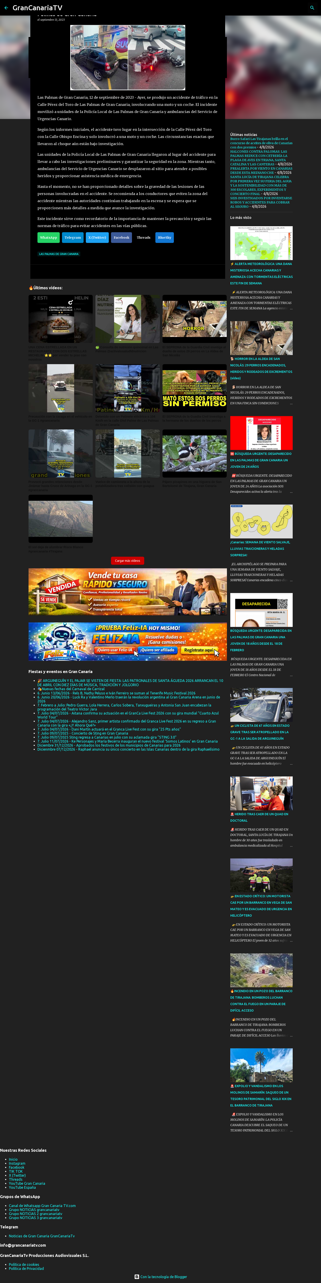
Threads (143, 238)
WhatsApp (48, 238)
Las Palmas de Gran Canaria (58, 253)
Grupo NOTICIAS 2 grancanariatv (35, 1214)
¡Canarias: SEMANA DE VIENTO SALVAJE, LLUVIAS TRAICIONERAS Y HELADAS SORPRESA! (260, 548)
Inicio (13, 1159)
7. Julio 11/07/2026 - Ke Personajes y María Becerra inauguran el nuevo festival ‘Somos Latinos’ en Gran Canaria (127, 741)
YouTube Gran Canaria (27, 1183)
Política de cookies (24, 1264)
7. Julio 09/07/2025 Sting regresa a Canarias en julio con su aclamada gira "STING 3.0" (107, 737)
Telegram (73, 238)
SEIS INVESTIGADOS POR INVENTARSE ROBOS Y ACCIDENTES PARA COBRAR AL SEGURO (261, 202)
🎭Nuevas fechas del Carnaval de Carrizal (71, 689)
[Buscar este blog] (294, 7)
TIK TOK (16, 1171)
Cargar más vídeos (127, 560)
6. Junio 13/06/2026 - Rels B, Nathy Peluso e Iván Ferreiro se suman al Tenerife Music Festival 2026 (116, 693)
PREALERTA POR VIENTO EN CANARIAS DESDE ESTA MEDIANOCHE (261, 170)
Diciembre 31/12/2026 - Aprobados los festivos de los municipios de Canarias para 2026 (109, 745)
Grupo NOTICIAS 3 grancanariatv (35, 1218)
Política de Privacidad (26, 1269)
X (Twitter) (97, 238)
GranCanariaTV (37, 8)
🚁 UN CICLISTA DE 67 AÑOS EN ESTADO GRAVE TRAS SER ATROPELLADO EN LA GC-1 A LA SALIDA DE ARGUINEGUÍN (260, 732)
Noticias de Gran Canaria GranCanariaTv (42, 1236)
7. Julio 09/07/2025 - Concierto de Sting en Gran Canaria (82, 733)
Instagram (17, 1163)
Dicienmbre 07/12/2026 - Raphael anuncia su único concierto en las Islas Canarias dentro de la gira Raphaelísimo (128, 749)
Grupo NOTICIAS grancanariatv (34, 1210)
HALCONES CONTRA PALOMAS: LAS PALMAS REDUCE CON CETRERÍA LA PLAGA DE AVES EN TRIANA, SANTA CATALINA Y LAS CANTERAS (258, 158)
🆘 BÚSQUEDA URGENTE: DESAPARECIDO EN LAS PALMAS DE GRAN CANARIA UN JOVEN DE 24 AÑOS (261, 460)
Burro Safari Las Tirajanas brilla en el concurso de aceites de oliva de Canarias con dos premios (261, 143)
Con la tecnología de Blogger (160, 1277)
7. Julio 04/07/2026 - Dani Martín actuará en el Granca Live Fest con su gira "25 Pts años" (109, 729)
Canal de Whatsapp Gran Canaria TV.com (42, 1206)
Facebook (121, 238)
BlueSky (164, 238)
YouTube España (22, 1187)
